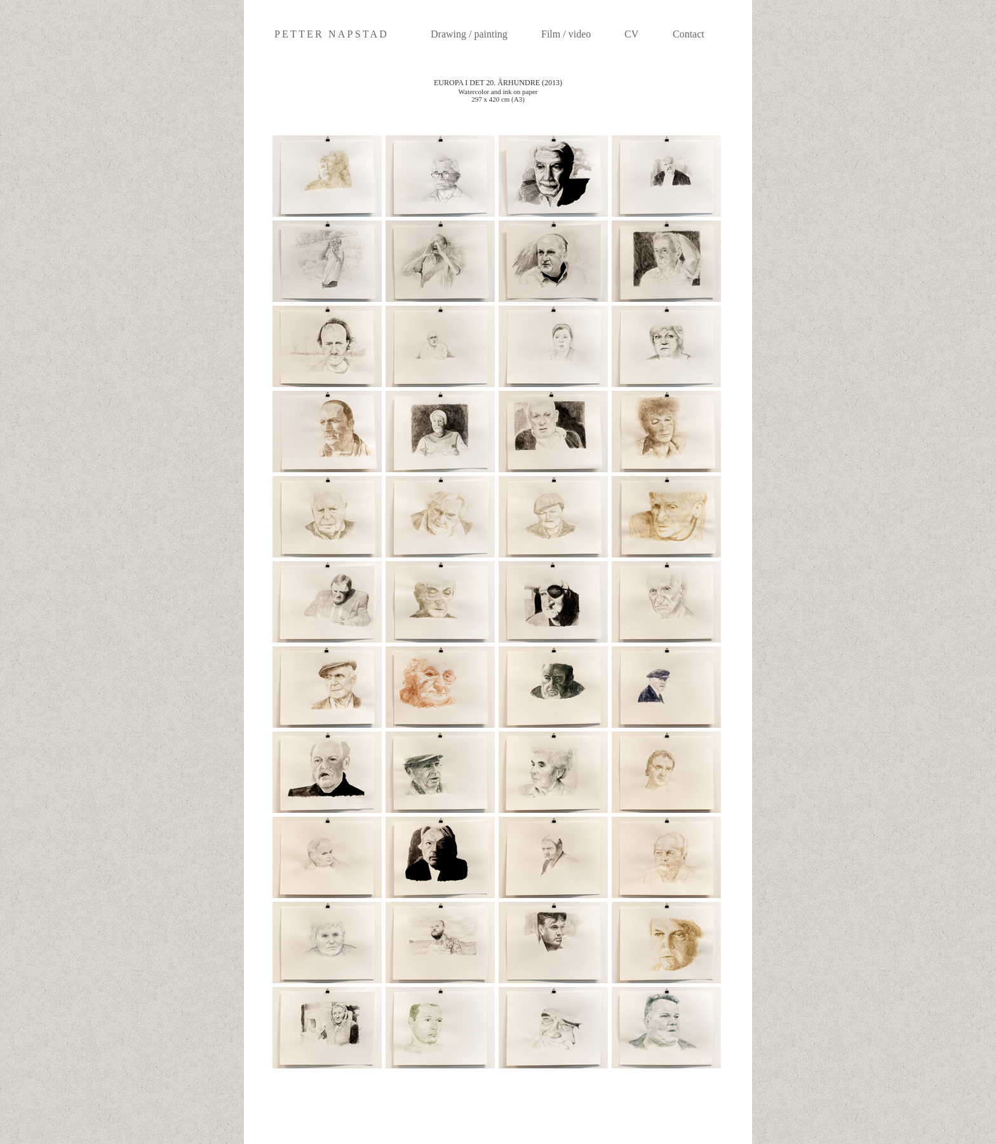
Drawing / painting (469, 34)
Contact (688, 34)
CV (631, 34)
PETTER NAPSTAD (331, 34)
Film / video (566, 34)
